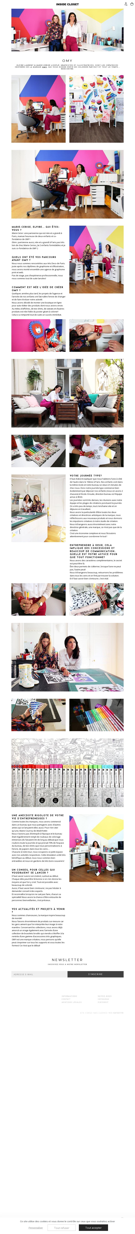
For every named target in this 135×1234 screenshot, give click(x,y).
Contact (66, 999)
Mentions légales (72, 1002)
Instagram (103, 999)
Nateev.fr (118, 1013)
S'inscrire (95, 974)
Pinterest (103, 1002)
